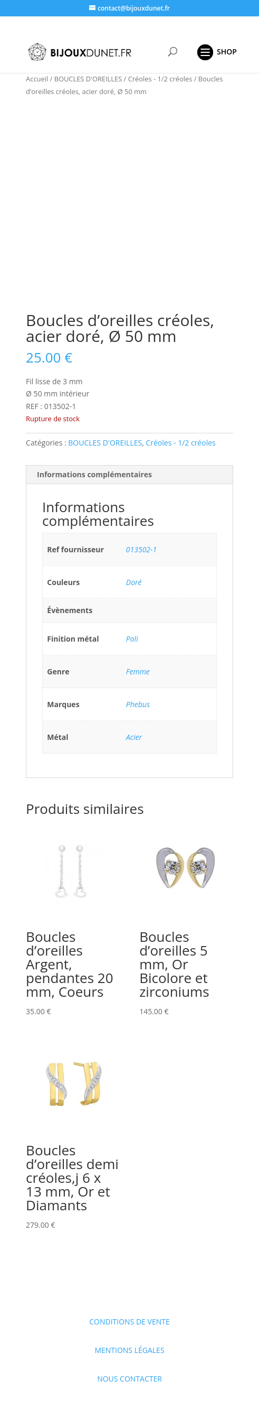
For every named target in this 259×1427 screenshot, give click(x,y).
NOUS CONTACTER (129, 1379)
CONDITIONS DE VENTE (129, 1322)
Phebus (138, 704)
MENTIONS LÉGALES (129, 1350)
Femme (138, 671)
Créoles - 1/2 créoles (160, 79)
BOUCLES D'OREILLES (88, 79)
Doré (134, 582)
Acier (134, 737)
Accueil (37, 79)
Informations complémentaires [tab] (94, 474)
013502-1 (141, 549)
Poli (132, 639)
